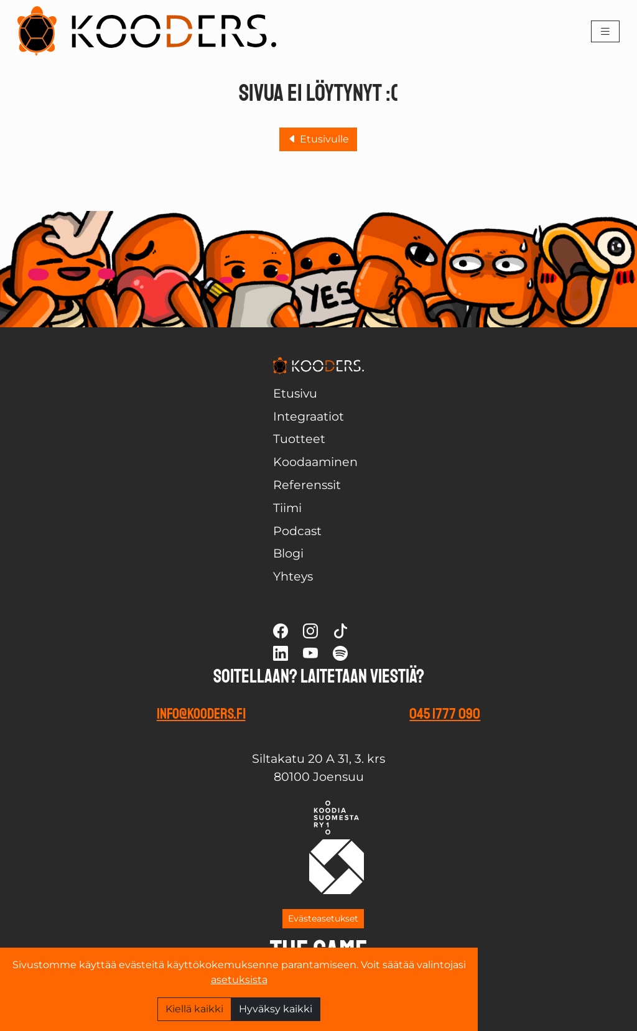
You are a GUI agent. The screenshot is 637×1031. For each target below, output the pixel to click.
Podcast (297, 530)
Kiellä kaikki (194, 1009)
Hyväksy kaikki (275, 1009)
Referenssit (307, 484)
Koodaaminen (315, 461)
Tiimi (287, 507)
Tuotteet (299, 438)
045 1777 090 (444, 713)
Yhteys (293, 576)
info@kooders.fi (201, 713)
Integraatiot (308, 416)
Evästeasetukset (323, 918)
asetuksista (239, 980)
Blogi (288, 553)
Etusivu (295, 393)
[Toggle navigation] (605, 31)
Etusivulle (318, 139)
